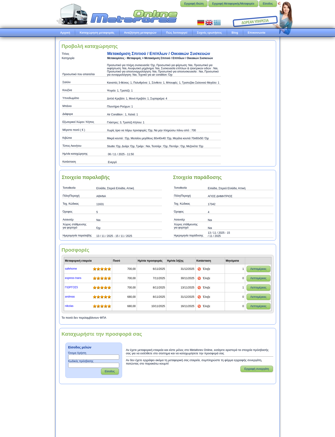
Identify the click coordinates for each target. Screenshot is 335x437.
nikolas (69, 306)
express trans (73, 278)
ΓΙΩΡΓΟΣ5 (71, 287)
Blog (235, 32)
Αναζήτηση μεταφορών (140, 32)
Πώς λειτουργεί (176, 32)
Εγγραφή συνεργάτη (256, 368)
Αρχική (65, 32)
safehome (71, 268)
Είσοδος (268, 3)
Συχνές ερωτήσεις (209, 32)
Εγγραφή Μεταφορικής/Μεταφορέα (233, 3)
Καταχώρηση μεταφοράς (97, 32)
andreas (70, 296)
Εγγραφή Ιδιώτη (194, 3)
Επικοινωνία (256, 32)
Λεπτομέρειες (258, 269)
